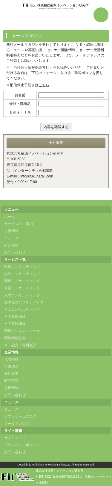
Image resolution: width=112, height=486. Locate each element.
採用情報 (11, 388)
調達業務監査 (15, 338)
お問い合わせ (15, 252)
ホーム (9, 217)
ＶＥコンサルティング (22, 309)
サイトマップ (15, 438)
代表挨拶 (11, 359)
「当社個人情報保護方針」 (31, 67)
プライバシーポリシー (22, 445)
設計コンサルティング (22, 274)
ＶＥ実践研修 (15, 324)
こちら (44, 85)
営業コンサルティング (22, 288)
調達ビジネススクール (22, 331)
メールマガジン (16, 423)
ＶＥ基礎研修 (15, 316)
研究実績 (11, 245)
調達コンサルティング (22, 281)
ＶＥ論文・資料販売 (20, 345)
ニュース (11, 238)
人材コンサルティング (22, 295)
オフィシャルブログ (20, 416)
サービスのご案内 (18, 224)
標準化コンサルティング (24, 302)
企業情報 (11, 231)
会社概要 (11, 374)
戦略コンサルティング (22, 267)
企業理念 (11, 366)
